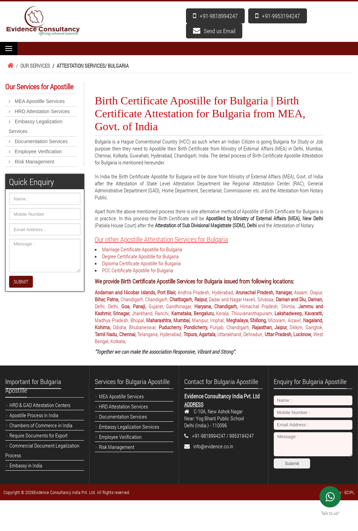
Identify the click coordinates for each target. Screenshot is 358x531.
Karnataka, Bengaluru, (193, 313)
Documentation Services (41, 141)
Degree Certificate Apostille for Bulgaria (140, 256)
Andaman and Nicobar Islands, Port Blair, (136, 292)
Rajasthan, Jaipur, (270, 327)
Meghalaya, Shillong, (247, 320)
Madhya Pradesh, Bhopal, (120, 320)
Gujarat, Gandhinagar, (172, 306)
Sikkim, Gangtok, (306, 327)
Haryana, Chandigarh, (217, 306)
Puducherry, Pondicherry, (184, 327)
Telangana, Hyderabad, (160, 334)
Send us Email (214, 31)
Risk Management (34, 161)
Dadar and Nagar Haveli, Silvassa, (242, 299)
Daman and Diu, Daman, (299, 299)
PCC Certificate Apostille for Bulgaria (137, 270)
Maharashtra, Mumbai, (169, 320)
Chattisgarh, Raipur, (189, 299)
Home (9, 65)
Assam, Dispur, (308, 292)
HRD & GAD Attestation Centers (39, 404)
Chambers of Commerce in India (40, 425)
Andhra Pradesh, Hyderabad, (207, 292)
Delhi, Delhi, (108, 306)
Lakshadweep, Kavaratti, (298, 313)
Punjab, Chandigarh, (231, 327)
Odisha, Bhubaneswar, (136, 327)
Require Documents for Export (38, 435)
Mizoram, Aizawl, (285, 320)
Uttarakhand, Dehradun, (241, 334)
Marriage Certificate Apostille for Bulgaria (142, 249)
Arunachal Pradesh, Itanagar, (265, 292)
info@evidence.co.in (213, 446)
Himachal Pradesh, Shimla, (269, 306)
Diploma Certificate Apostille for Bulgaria (141, 263)
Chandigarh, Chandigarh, (145, 299)
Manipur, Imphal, (209, 320)
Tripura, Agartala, (201, 334)
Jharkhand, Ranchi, (151, 313)
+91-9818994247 (215, 16)
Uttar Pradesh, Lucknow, (289, 334)
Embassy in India (25, 465)
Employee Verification (38, 151)
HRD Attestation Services (42, 111)
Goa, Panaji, (135, 306)
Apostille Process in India (33, 415)
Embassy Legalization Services (35, 126)
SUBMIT (21, 281)
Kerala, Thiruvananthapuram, (245, 313)
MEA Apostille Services (40, 101)
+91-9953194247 (277, 16)
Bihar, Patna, (108, 299)
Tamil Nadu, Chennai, (116, 334)
